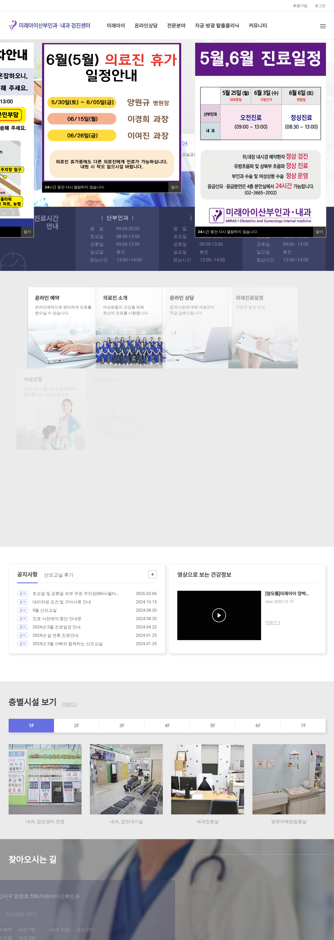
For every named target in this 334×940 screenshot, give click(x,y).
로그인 (320, 6)
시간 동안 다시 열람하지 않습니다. (75, 187)
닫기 (174, 187)
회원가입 (300, 6)
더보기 (68, 704)
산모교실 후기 (58, 580)
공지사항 (27, 579)
